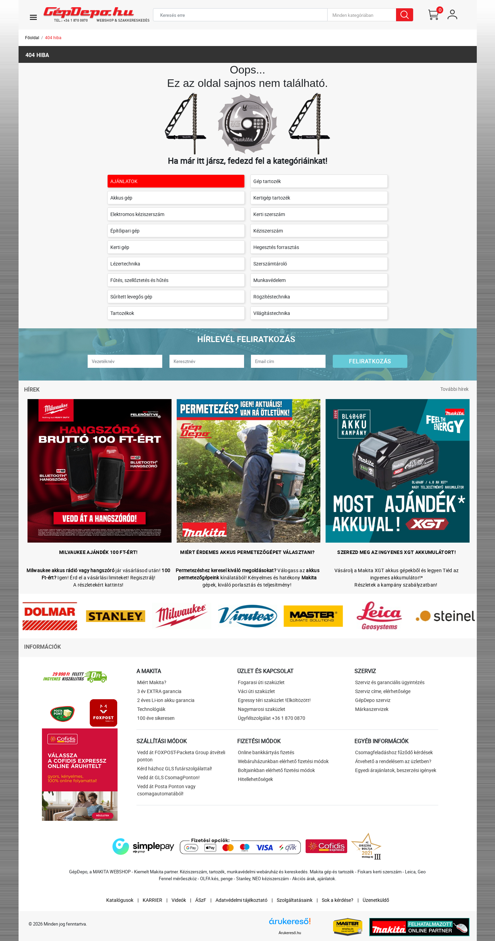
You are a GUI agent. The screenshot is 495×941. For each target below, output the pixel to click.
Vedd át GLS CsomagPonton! (168, 777)
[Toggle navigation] (33, 17)
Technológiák (151, 709)
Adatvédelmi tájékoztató (241, 900)
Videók (179, 900)
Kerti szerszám (269, 214)
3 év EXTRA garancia (159, 691)
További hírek (454, 389)
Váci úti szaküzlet (256, 691)
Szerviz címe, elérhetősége (382, 691)
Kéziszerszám (268, 230)
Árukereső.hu (290, 933)
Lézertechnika (125, 263)
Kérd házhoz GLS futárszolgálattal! (174, 768)
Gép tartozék (267, 181)
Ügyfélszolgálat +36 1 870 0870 (271, 718)
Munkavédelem (269, 280)
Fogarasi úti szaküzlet (261, 682)
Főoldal (32, 37)
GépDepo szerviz (372, 700)
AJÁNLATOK (124, 181)
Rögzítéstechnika (271, 296)
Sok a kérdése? (337, 900)
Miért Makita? (151, 682)
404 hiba (53, 37)
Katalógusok (119, 900)
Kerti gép (119, 247)
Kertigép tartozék (271, 197)
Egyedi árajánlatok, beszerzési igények (395, 770)
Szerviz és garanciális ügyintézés (390, 682)
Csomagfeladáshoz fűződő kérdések (394, 752)
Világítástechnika (271, 313)
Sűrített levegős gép (131, 296)
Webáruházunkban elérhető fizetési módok (283, 761)
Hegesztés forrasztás (276, 247)
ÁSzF (200, 900)
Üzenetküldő (376, 900)
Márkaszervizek (371, 709)
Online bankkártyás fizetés (266, 752)
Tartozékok (122, 313)
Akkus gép (121, 197)
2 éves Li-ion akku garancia (166, 700)
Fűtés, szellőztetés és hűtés (139, 280)
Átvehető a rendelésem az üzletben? (393, 761)
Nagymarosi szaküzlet (261, 709)
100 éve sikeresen (156, 718)
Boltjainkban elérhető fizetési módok (276, 770)
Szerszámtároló (270, 263)
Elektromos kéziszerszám (137, 214)
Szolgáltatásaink (294, 900)
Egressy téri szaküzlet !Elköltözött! (274, 700)
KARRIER (152, 900)
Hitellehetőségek (255, 779)
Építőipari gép (125, 230)
